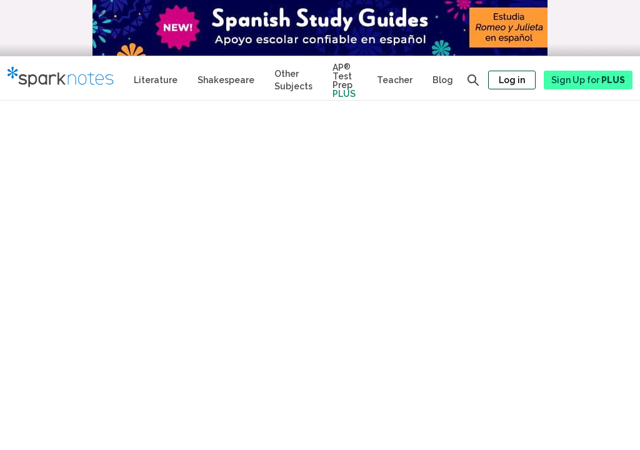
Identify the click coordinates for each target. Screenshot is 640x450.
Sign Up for (588, 80)
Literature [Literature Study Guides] (156, 80)
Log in (512, 80)
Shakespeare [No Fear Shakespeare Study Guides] (226, 80)
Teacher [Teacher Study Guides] (394, 80)
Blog (442, 80)
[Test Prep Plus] (344, 78)
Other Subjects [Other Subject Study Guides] (293, 80)
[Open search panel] (473, 80)
